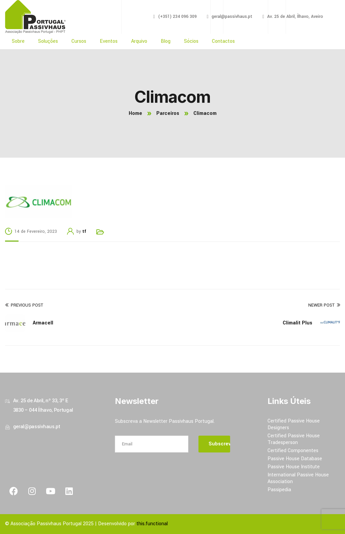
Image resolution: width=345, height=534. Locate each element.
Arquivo (139, 41)
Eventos (109, 41)
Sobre (18, 41)
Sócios (191, 41)
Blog (165, 41)
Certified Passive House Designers (294, 424)
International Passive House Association (298, 478)
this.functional (152, 523)
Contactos (223, 41)
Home (135, 113)
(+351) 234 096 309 (177, 16)
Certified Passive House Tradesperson (294, 439)
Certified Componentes (293, 450)
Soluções (48, 41)
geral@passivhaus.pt (232, 16)
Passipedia (279, 489)
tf (84, 231)
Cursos (78, 41)
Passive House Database (295, 458)
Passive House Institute (294, 466)
